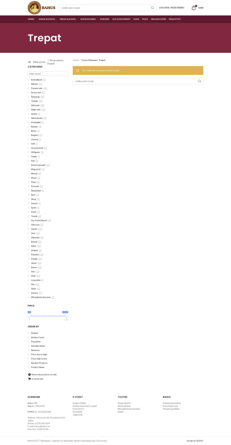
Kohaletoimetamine (172, 403)
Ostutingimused (170, 406)
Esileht (76, 60)
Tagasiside (77, 414)
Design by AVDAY (195, 440)
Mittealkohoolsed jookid (129, 409)
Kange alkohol (124, 403)
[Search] (138, 81)
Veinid (120, 411)
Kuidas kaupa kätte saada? (85, 406)
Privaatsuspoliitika (171, 409)
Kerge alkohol (124, 406)
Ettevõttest (78, 409)
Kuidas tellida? (79, 403)
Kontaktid (77, 411)
